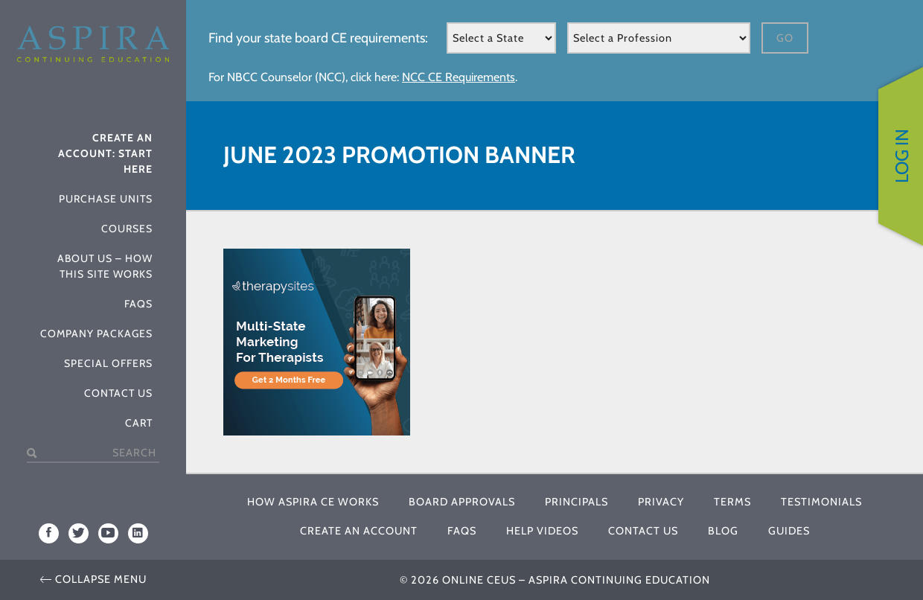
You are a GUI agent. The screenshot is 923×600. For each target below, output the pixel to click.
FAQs (138, 303)
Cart (139, 423)
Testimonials (821, 501)
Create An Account (359, 530)
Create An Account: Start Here (105, 153)
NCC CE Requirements (458, 77)
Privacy (661, 501)
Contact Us (118, 393)
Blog (723, 530)
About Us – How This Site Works (105, 266)
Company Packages (96, 333)
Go (784, 38)
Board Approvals (462, 501)
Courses (127, 228)
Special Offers (108, 363)
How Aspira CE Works (313, 501)
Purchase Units (106, 198)
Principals (576, 501)
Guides (789, 530)
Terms (732, 501)
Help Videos (542, 530)
